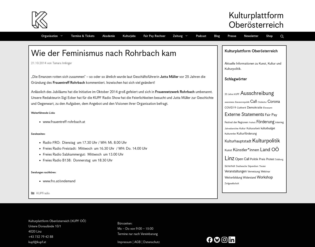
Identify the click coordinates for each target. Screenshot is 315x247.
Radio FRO (51, 143)
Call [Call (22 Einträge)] (253, 101)
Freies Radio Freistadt (59, 149)
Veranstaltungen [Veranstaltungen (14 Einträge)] (236, 171)
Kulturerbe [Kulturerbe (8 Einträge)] (230, 134)
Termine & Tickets (82, 36)
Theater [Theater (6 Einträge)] (262, 166)
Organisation (53, 36)
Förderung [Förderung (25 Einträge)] (265, 122)
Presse (232, 36)
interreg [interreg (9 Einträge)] (279, 122)
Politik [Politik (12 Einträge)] (254, 159)
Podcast (201, 36)
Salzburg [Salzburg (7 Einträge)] (279, 159)
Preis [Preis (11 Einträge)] (262, 159)
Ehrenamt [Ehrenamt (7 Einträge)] (267, 108)
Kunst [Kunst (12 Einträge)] (228, 150)
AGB (137, 242)
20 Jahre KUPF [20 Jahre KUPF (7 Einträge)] (232, 94)
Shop (269, 36)
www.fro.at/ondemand (59, 181)
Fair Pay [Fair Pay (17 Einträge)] (271, 115)
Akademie (108, 36)
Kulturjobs (129, 36)
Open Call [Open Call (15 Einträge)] (242, 159)
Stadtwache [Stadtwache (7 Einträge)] (241, 166)
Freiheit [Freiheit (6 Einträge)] (252, 122)
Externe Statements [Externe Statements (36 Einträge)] (244, 114)
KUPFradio (43, 193)
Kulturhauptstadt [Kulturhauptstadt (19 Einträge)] (238, 141)
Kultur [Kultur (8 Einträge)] (242, 128)
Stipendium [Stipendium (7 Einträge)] (253, 166)
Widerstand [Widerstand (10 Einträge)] (249, 177)
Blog (217, 36)
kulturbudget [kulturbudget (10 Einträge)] (268, 128)
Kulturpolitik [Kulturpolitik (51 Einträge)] (266, 141)
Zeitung (182, 36)
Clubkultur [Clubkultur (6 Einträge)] (262, 102)
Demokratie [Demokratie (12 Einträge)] (254, 107)
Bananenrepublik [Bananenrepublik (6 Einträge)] (242, 102)
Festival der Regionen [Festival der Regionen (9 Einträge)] (236, 122)
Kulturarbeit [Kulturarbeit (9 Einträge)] (253, 128)
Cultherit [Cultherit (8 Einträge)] (241, 108)
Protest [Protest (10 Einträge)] (270, 159)
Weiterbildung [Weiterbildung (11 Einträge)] (233, 177)
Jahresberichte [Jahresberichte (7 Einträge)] (231, 128)
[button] (282, 36)
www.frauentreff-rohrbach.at (64, 122)
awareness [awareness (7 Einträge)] (229, 102)
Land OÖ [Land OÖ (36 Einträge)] (269, 149)
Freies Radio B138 (56, 160)
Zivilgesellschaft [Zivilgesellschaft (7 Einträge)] (232, 183)
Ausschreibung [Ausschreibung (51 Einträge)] (257, 93)
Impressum (124, 242)
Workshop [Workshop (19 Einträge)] (265, 177)
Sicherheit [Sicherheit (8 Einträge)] (230, 166)
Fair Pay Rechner (154, 36)
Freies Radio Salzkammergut (64, 154)
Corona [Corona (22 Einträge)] (274, 101)
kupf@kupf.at (37, 242)
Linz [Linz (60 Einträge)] (229, 158)
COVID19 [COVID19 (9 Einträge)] (230, 107)
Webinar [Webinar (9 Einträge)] (265, 171)
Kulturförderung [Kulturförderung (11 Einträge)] (247, 133)
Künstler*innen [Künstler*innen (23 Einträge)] (246, 150)
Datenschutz (151, 242)
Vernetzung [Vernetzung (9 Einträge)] (254, 171)
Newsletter (251, 36)
